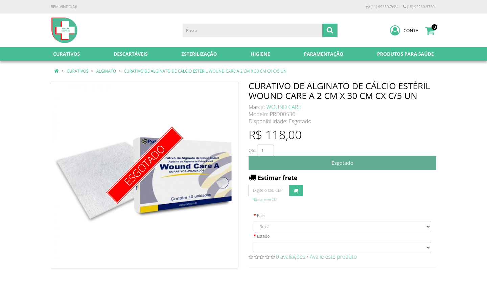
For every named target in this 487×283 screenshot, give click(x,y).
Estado (263, 236)
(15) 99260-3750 (419, 6)
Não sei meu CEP (265, 199)
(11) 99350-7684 (382, 6)
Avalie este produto (333, 256)
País (261, 215)
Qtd (252, 150)
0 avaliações (290, 256)
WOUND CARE (283, 107)
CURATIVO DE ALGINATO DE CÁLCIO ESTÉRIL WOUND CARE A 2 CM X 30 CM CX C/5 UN (205, 71)
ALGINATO (106, 71)
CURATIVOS (77, 71)
